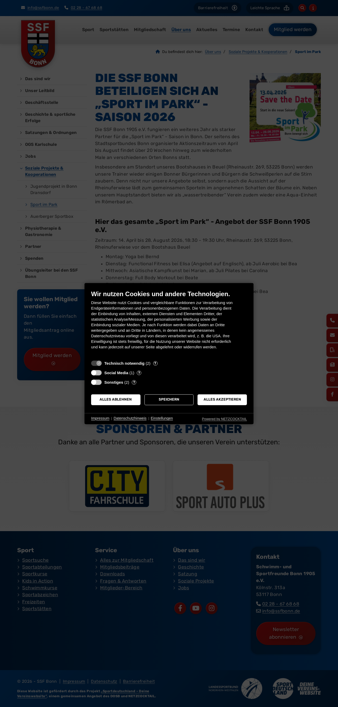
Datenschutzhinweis (130, 418)
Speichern (169, 399)
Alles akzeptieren (222, 399)
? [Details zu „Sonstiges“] (134, 382)
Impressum (100, 418)
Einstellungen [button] (162, 418)
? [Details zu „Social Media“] (139, 373)
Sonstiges (113, 382)
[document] (169, 324)
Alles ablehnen (116, 399)
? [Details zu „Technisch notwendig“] (155, 363)
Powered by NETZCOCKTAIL (224, 419)
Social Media (116, 373)
